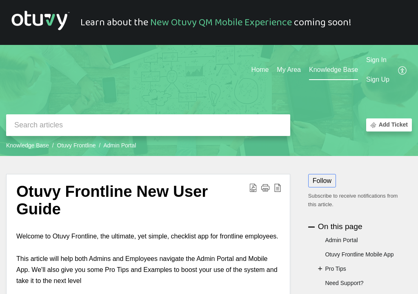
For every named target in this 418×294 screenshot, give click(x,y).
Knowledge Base (27, 145)
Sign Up (377, 79)
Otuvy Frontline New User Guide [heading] (112, 200)
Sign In (376, 59)
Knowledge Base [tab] (333, 69)
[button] (403, 70)
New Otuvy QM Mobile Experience (221, 22)
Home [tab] (260, 69)
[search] (148, 125)
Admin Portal (119, 145)
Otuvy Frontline (76, 145)
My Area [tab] (289, 69)
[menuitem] (378, 60)
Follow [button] (322, 180)
